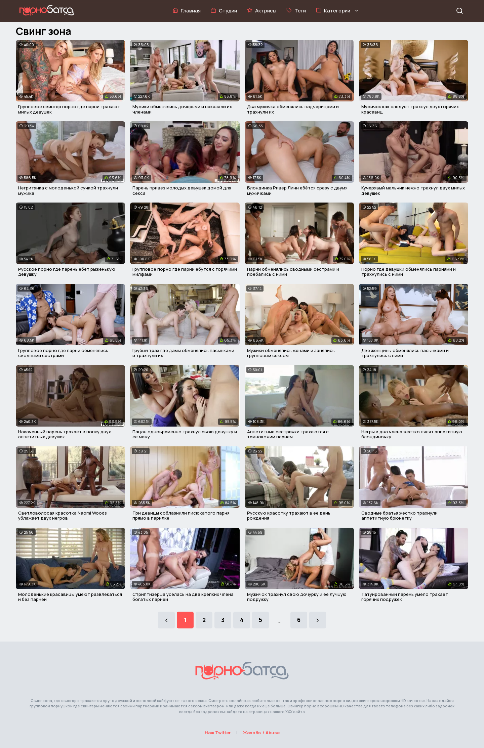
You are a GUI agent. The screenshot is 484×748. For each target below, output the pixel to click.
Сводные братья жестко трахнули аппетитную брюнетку (399, 515)
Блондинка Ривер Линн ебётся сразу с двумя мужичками (297, 190)
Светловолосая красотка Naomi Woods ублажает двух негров (62, 515)
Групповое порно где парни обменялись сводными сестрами (63, 353)
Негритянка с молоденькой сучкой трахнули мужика (68, 190)
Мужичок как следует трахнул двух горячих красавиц (410, 109)
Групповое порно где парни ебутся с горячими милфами (184, 271)
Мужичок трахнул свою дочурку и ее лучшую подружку (297, 597)
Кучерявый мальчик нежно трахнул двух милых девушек (413, 190)
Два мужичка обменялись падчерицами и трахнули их (293, 109)
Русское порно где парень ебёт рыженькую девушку (66, 271)
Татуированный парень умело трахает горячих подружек (404, 597)
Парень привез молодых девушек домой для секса (181, 190)
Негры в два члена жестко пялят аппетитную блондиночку (411, 434)
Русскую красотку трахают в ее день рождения (288, 515)
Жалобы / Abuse (261, 733)
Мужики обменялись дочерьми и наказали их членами (182, 109)
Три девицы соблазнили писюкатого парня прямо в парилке (181, 515)
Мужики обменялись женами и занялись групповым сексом (291, 353)
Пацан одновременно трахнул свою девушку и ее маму (184, 434)
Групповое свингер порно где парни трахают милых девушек (69, 109)
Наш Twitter (218, 733)
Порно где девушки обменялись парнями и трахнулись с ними (408, 271)
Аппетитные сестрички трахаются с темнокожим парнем (288, 434)
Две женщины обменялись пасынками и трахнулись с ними (405, 353)
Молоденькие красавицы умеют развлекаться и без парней (70, 597)
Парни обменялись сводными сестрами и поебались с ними (293, 271)
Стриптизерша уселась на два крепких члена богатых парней (183, 597)
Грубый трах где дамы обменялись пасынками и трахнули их (183, 353)
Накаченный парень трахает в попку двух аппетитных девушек (64, 434)
